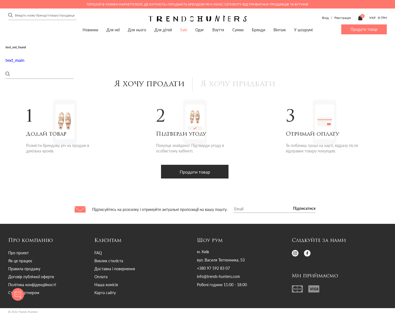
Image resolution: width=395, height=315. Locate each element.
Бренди (258, 29)
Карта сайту (105, 293)
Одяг (199, 29)
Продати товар (364, 29)
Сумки (238, 29)
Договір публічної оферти (31, 277)
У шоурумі (303, 29)
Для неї (113, 29)
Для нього (137, 29)
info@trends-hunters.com (218, 277)
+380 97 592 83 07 (213, 269)
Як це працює (20, 261)
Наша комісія (106, 285)
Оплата (101, 277)
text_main (14, 60)
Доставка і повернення (114, 269)
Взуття (218, 29)
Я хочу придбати (238, 84)
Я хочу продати (149, 84)
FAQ (98, 253)
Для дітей (163, 29)
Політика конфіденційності (32, 285)
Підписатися (304, 209)
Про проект (18, 253)
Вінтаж (279, 29)
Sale (183, 29)
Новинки (90, 29)
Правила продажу (24, 269)
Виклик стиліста (108, 261)
